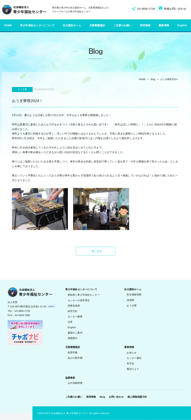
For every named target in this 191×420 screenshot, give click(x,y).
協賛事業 (70, 377)
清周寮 (130, 300)
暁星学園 (73, 352)
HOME (8, 25)
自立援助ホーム (72, 25)
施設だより (133, 368)
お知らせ (132, 352)
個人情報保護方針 (137, 396)
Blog (153, 79)
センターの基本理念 (79, 300)
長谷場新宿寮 (134, 294)
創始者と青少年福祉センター (84, 294)
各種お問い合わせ (175, 8)
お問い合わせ (116, 396)
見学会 (130, 363)
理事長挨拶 (74, 305)
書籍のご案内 (75, 332)
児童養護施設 (97, 25)
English (182, 25)
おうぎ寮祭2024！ (169, 79)
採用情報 (145, 25)
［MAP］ (51, 306)
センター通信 (134, 358)
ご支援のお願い (122, 25)
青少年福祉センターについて (37, 25)
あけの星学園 (75, 357)
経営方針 (73, 311)
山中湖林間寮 (75, 383)
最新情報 (164, 25)
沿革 (70, 322)
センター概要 (75, 316)
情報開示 (73, 338)
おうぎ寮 (132, 305)
